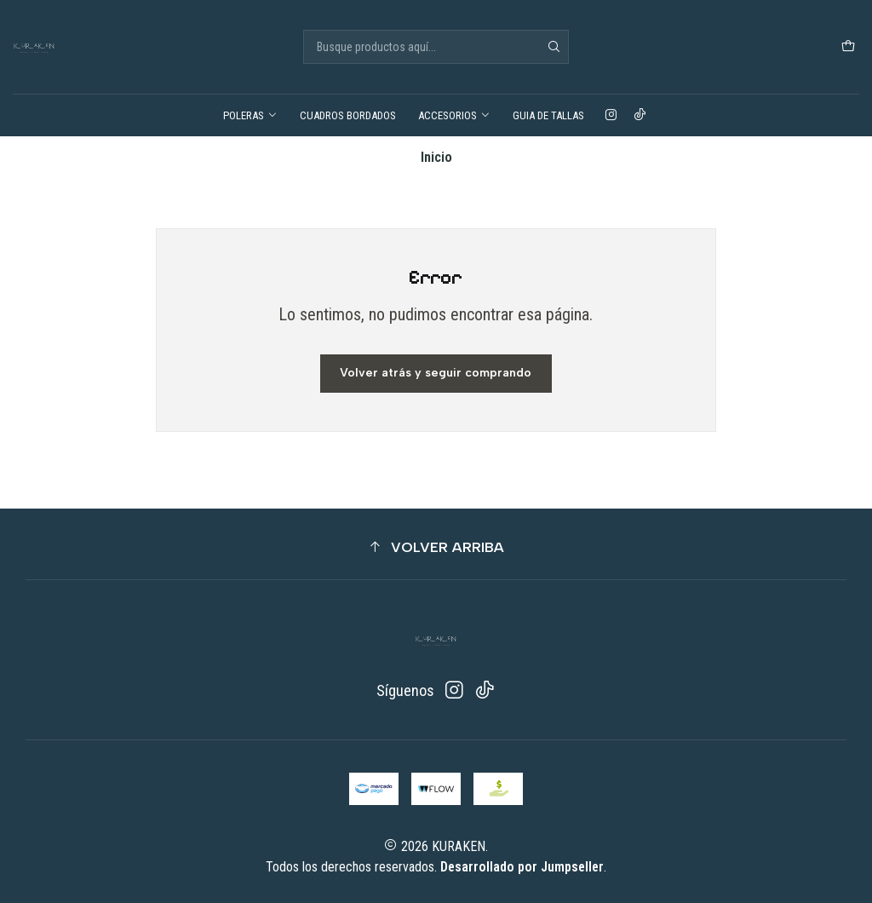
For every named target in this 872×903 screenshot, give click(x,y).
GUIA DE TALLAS (548, 115)
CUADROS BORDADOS (348, 115)
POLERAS (250, 115)
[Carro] (847, 46)
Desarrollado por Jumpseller (522, 867)
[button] (436, 547)
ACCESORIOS (454, 115)
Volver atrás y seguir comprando (435, 372)
